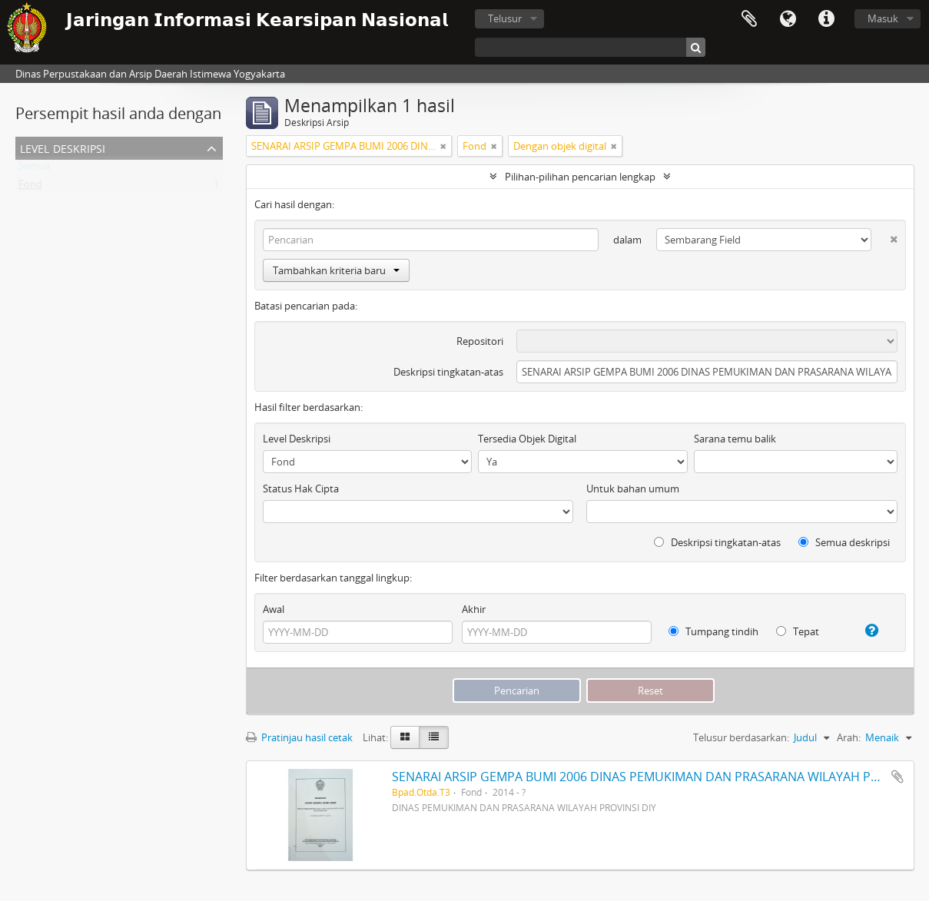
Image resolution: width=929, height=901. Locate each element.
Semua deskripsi (844, 542)
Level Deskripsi (62, 147)
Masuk (883, 18)
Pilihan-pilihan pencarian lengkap (580, 177)
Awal (273, 609)
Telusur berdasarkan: (741, 737)
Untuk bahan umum (632, 488)
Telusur (505, 18)
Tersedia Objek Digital (527, 439)
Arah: (849, 737)
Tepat (797, 631)
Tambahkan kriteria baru (336, 270)
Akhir (474, 609)
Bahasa (787, 19)
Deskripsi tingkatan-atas (448, 372)
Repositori (479, 341)
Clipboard (749, 19)
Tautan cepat (826, 19)
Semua (34, 169)
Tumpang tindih (713, 631)
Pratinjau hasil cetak (299, 737)
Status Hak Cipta (301, 488)
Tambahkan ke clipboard (897, 776)
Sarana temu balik (735, 439)
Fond (30, 187)
